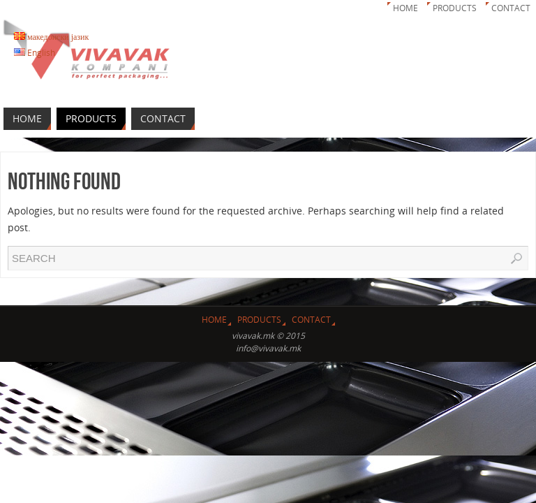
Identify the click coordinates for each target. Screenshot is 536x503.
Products (455, 8)
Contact (510, 8)
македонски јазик (51, 37)
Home (405, 8)
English (34, 53)
